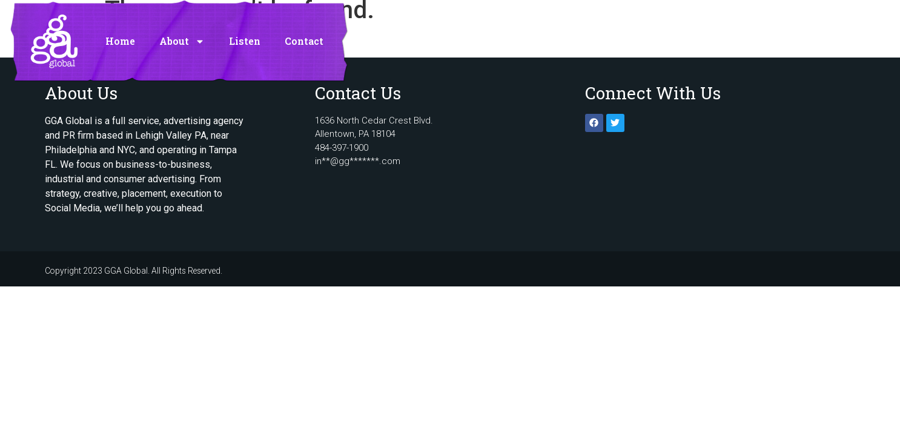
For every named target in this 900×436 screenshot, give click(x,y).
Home (120, 37)
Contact (304, 37)
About (182, 38)
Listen (244, 37)
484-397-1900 (341, 147)
